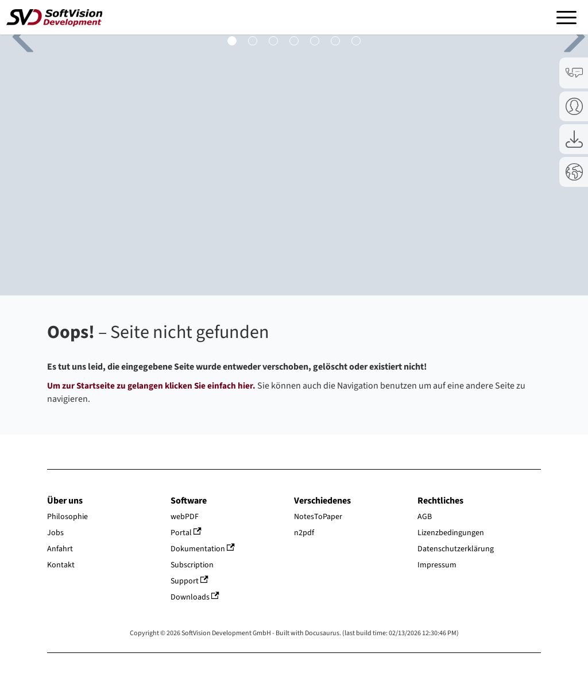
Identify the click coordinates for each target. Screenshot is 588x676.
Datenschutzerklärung (455, 549)
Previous (17, 34)
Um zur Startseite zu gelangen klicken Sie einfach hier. (151, 385)
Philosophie (67, 517)
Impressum (437, 565)
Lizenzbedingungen (450, 533)
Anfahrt (60, 549)
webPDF (185, 517)
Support (189, 581)
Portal (186, 533)
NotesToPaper (318, 517)
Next (565, 34)
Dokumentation (203, 549)
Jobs (55, 533)
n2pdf (304, 533)
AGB (424, 517)
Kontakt (61, 565)
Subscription (192, 565)
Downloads (195, 597)
